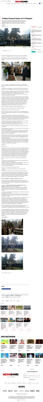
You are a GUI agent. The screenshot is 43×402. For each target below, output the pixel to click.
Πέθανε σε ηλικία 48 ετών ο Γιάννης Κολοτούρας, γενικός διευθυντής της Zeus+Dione (26, 324)
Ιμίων (20, 22)
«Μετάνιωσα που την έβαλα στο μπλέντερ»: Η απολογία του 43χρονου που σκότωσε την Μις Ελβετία (36, 35)
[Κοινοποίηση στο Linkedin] (8, 50)
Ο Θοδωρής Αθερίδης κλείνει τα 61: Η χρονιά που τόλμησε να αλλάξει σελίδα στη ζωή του (21, 361)
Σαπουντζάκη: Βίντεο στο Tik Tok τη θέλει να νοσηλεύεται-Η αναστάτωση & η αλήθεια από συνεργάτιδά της (30, 361)
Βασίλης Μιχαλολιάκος (16, 55)
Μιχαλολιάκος (17, 178)
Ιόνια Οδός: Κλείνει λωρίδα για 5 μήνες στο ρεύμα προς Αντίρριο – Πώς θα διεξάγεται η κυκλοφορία (36, 43)
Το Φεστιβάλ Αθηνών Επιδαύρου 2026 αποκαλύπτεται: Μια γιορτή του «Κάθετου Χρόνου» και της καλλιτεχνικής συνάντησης (36, 39)
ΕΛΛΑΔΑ (12, 3)
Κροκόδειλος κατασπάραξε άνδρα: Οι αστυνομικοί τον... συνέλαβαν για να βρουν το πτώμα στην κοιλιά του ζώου (19, 313)
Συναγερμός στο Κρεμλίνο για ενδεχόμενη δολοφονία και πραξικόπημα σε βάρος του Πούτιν (30, 347)
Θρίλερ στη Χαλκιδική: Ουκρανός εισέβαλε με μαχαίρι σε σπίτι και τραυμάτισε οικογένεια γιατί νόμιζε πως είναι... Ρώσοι (19, 325)
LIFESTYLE (29, 3)
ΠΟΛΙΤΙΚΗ (15, 3)
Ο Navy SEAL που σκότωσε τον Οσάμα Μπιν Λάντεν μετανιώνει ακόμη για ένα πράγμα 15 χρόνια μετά (11, 312)
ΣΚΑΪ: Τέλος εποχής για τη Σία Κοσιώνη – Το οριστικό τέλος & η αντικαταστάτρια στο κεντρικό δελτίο (21, 347)
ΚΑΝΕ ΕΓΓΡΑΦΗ (32, 379)
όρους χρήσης (34, 375)
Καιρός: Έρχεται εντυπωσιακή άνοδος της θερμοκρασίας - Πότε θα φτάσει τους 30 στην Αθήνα (4, 347)
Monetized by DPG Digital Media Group (23, 393)
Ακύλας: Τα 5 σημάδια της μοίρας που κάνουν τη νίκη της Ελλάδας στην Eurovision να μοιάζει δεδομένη (38, 347)
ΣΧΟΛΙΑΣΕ (24, 47)
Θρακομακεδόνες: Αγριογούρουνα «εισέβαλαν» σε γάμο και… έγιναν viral (13, 360)
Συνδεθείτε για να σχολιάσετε (6, 288)
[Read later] (30, 47)
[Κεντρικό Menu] (42, 3)
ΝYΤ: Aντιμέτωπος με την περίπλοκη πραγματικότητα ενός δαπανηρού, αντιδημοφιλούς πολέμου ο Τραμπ (38, 361)
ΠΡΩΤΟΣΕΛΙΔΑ (34, 3)
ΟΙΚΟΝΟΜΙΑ (18, 3)
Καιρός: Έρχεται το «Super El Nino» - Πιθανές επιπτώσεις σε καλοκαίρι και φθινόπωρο (11, 324)
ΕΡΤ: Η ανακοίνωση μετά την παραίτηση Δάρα (36, 50)
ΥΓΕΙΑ (20, 3)
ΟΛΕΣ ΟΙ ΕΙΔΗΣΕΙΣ (8, 3)
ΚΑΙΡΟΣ (32, 3)
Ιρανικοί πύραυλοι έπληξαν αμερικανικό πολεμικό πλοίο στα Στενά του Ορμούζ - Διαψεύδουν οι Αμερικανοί (26, 313)
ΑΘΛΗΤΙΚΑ (26, 3)
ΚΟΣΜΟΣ (23, 3)
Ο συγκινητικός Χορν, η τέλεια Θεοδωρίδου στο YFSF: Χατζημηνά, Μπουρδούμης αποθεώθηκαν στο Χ (13, 347)
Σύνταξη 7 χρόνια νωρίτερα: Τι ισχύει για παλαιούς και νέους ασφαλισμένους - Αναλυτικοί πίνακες (3, 312)
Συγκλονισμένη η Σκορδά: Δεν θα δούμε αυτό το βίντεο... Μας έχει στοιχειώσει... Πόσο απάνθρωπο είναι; (4, 361)
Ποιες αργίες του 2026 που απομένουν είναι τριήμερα (36, 46)
